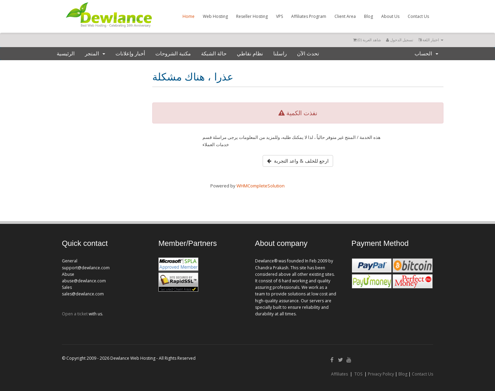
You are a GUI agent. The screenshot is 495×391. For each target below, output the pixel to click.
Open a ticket (75, 314)
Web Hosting (215, 16)
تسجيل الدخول (399, 39)
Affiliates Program (308, 16)
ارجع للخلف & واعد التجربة (298, 161)
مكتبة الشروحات (173, 54)
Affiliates (339, 374)
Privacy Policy (381, 374)
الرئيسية (66, 54)
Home (189, 16)
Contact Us (418, 16)
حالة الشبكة (214, 54)
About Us (390, 16)
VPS (279, 16)
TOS (358, 374)
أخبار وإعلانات (130, 54)
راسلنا (280, 54)
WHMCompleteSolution (260, 186)
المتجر (95, 54)
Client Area (345, 16)
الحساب (426, 54)
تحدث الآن (308, 54)
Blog (368, 16)
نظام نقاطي (250, 54)
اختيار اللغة (430, 39)
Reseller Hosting (252, 16)
